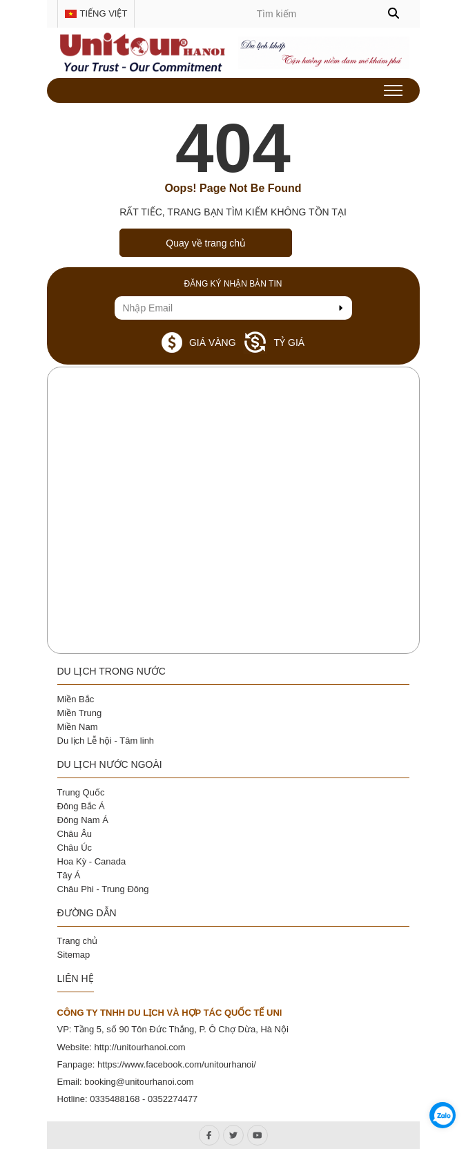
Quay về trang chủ (206, 243)
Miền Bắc (76, 699)
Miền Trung (79, 713)
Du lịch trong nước (111, 671)
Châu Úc (75, 847)
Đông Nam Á (82, 820)
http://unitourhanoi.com (139, 1047)
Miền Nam (77, 727)
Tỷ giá (274, 342)
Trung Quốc (81, 792)
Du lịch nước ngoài (109, 764)
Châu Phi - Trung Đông (103, 889)
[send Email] (340, 308)
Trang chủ (77, 941)
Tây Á (69, 875)
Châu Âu (75, 834)
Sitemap (73, 954)
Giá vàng (199, 342)
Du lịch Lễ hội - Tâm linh (106, 740)
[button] (393, 14)
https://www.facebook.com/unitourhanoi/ (176, 1064)
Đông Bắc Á (81, 806)
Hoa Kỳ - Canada (91, 861)
